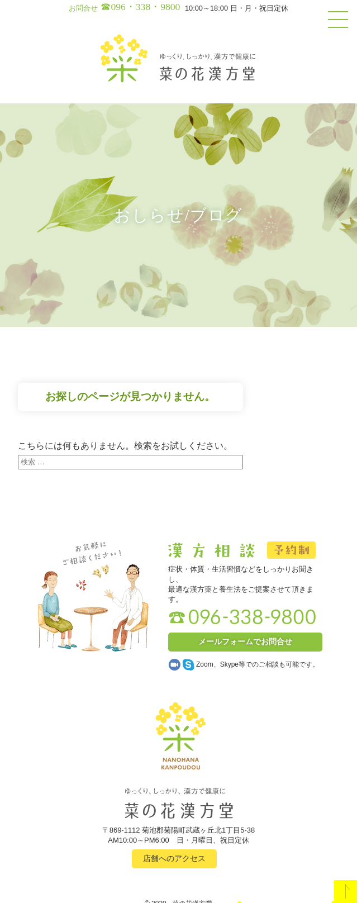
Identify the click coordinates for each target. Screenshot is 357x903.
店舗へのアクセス (174, 858)
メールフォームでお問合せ (245, 641)
